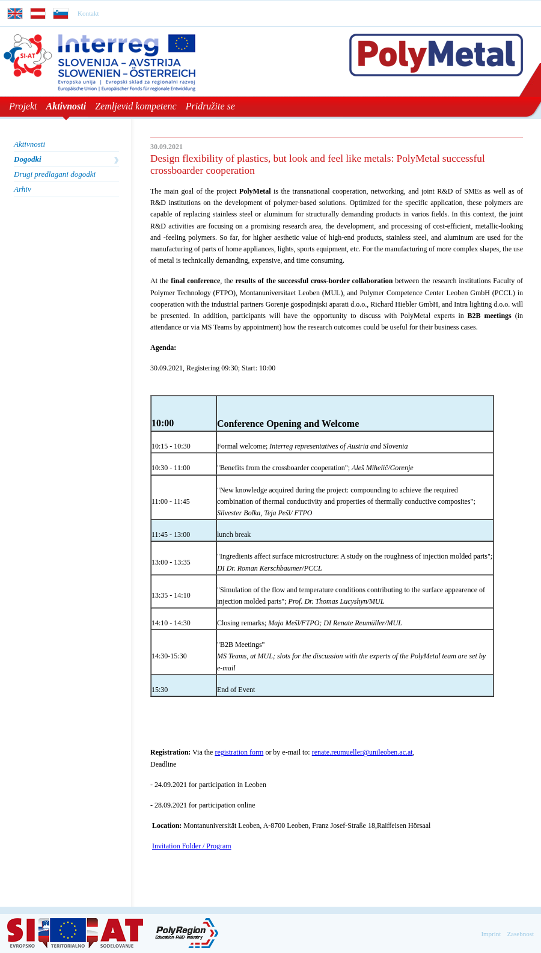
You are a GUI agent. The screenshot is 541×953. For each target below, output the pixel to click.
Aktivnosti (66, 106)
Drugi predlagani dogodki (55, 174)
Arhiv (22, 189)
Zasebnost (520, 933)
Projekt (23, 106)
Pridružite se (210, 106)
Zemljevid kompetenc (136, 106)
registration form (239, 752)
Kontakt (88, 13)
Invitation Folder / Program (191, 846)
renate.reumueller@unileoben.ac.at (362, 752)
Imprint (491, 933)
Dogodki (27, 159)
